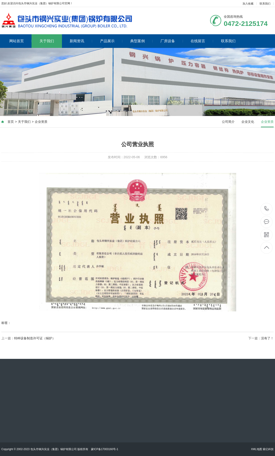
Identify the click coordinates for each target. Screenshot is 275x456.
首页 (10, 121)
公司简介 (228, 121)
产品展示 (111, 41)
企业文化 (247, 121)
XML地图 (256, 449)
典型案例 (141, 41)
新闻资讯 (81, 41)
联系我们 (265, 3)
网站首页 (20, 41)
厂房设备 (171, 41)
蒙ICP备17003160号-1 (104, 449)
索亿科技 (268, 449)
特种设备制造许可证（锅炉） (34, 338)
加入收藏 (248, 3)
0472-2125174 (267, 209)
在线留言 (202, 41)
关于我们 (46, 41)
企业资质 (41, 121)
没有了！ (267, 338)
